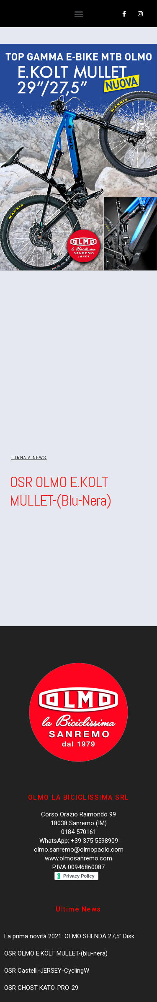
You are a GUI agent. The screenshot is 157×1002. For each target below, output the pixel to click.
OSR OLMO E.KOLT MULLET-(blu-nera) (56, 953)
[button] (78, 14)
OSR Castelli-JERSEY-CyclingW (46, 970)
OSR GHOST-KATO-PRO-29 (41, 988)
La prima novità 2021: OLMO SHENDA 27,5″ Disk (69, 936)
